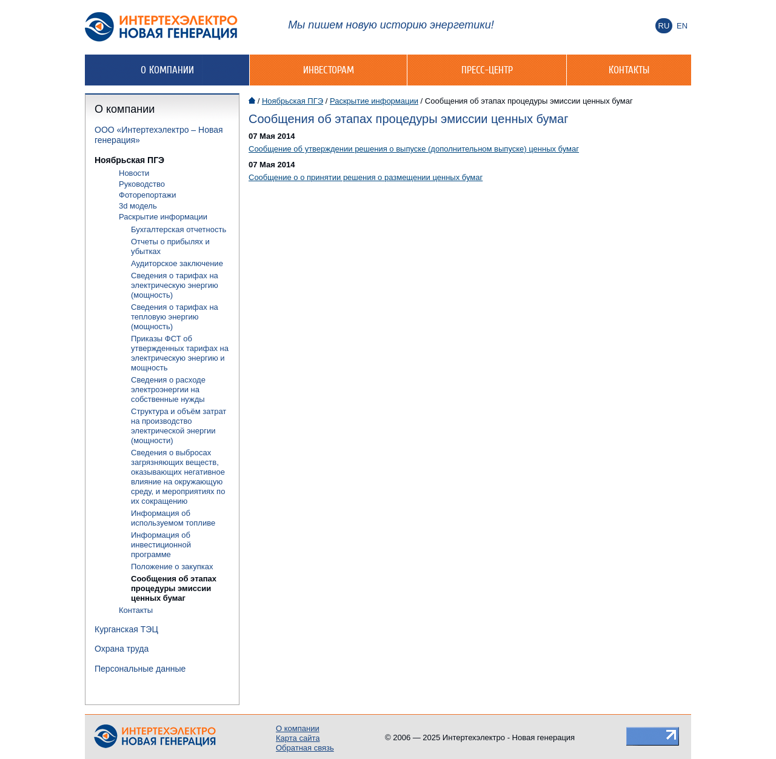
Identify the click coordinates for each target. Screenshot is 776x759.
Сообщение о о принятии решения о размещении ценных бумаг (366, 177)
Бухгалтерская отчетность (178, 229)
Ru (664, 25)
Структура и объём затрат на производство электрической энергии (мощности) (178, 426)
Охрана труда (122, 649)
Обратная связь (305, 747)
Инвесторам (328, 70)
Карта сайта (297, 738)
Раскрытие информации (163, 216)
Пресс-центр (487, 70)
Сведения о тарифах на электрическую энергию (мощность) (174, 285)
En (682, 25)
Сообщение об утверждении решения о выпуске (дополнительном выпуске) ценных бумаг (414, 148)
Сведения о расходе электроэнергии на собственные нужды (168, 389)
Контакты (629, 70)
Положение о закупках (172, 566)
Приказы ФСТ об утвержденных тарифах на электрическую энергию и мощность (180, 353)
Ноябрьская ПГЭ (129, 160)
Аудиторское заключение (177, 263)
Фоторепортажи (147, 194)
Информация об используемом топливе (173, 518)
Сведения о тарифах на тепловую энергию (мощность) (174, 317)
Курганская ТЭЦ (126, 629)
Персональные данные (140, 669)
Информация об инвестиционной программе (161, 544)
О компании (167, 70)
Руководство (142, 184)
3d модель (138, 205)
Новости (134, 173)
